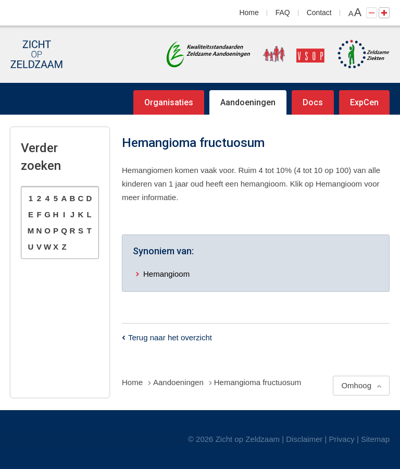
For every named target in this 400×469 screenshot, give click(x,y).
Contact (319, 12)
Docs (313, 102)
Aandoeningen (248, 102)
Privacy (342, 439)
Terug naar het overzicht (170, 337)
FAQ (283, 12)
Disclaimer (304, 439)
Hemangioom (166, 273)
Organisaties (168, 102)
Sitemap (375, 439)
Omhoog (356, 385)
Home (249, 12)
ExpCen (364, 102)
